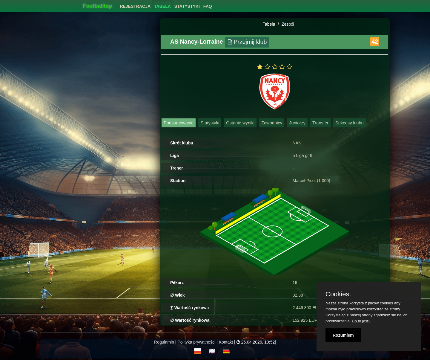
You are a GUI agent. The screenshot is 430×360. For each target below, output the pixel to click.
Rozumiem (343, 335)
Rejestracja (135, 6)
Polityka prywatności (196, 342)
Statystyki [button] (187, 6)
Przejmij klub (247, 42)
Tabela (269, 24)
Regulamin (164, 342)
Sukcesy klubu (349, 122)
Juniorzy (297, 122)
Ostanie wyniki (240, 122)
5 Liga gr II (302, 155)
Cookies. (338, 294)
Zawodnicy (271, 122)
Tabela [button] (162, 6)
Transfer (320, 122)
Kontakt (226, 342)
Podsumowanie (179, 122)
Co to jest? (361, 321)
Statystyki (209, 122)
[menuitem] (135, 4)
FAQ (207, 6)
